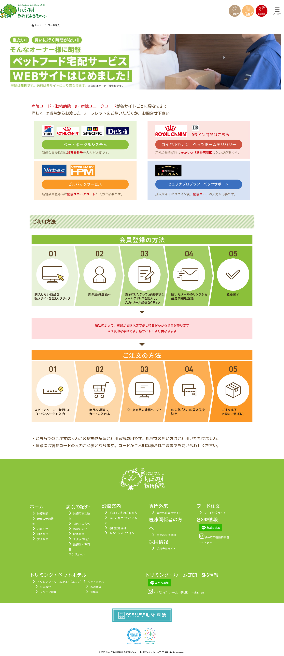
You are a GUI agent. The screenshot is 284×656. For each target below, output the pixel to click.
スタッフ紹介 (81, 539)
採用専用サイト (166, 548)
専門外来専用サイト (169, 513)
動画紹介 (42, 534)
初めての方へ (81, 524)
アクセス (42, 539)
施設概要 (45, 587)
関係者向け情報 (166, 535)
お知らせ (42, 529)
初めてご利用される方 (123, 513)
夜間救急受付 (117, 528)
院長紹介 (78, 534)
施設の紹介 (80, 529)
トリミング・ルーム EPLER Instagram (178, 592)
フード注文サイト (215, 513)
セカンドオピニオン (121, 533)
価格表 (94, 592)
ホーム (36, 25)
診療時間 (42, 513)
